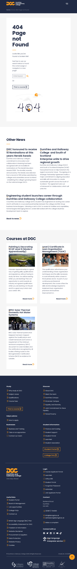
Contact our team (15, 436)
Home (8, 10)
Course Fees (13, 401)
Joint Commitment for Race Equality (54, 409)
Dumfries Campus (51, 398)
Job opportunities (15, 507)
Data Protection (15, 538)
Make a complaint (51, 522)
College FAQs (14, 510)
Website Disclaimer (16, 531)
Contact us (13, 514)
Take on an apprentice (17, 432)
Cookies (12, 545)
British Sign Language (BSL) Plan (20, 521)
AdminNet (49, 489)
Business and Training (16, 429)
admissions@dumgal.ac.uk (54, 518)
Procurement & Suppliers (18, 535)
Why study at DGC (15, 391)
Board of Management (17, 503)
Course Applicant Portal (54, 472)
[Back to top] (72, 557)
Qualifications (14, 398)
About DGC (49, 391)
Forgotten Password (52, 486)
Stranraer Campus (52, 401)
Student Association (52, 443)
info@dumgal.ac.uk (52, 515)
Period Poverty (50, 414)
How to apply (13, 420)
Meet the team (50, 394)
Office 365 (49, 479)
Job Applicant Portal (52, 493)
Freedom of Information (17, 528)
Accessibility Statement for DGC (20, 524)
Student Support (51, 432)
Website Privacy (15, 542)
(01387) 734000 (51, 511)
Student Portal (50, 436)
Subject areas (14, 394)
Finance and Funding (52, 429)
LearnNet (48, 439)
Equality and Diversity (53, 405)
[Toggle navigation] (67, 3)
